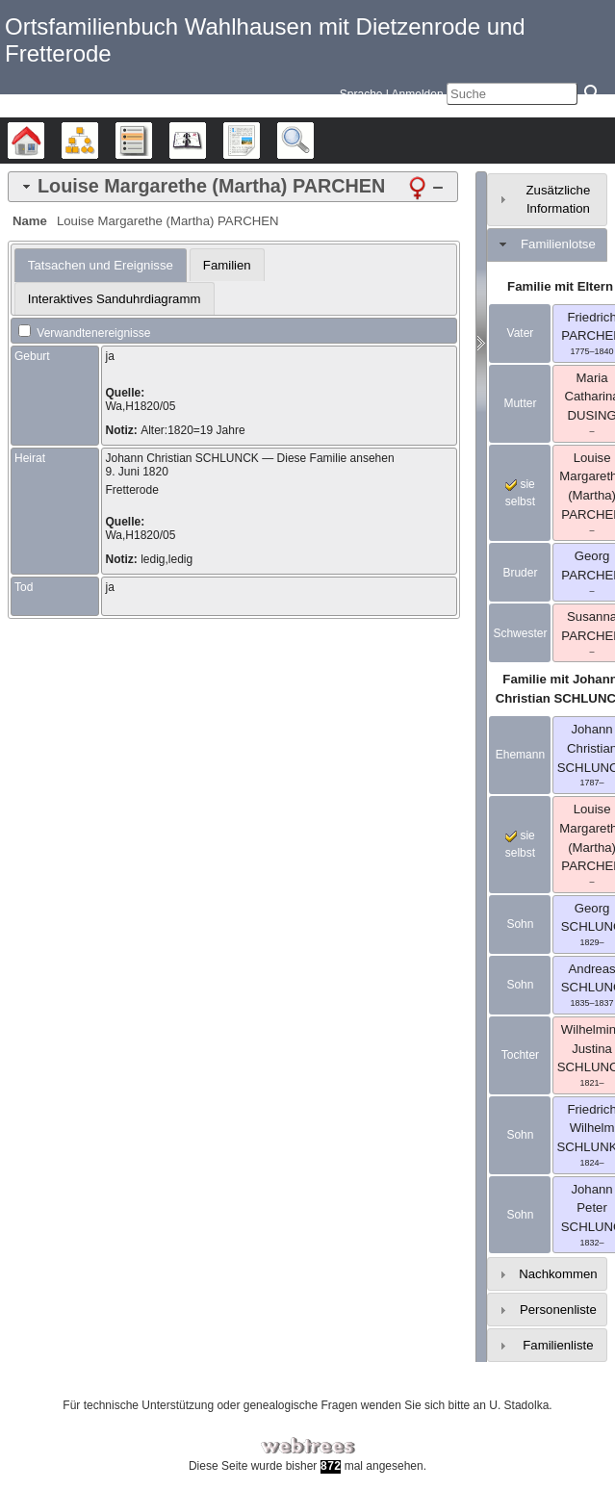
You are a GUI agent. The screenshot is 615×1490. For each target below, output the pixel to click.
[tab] (233, 186)
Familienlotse (558, 244)
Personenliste (558, 1309)
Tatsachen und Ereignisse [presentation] (100, 265)
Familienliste (558, 1345)
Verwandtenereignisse (84, 333)
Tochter (520, 1055)
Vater (520, 333)
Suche (313, 140)
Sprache (361, 94)
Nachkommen (558, 1274)
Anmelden (418, 94)
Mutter (519, 403)
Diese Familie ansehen (336, 458)
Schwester (520, 633)
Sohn (519, 924)
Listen (151, 140)
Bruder (519, 572)
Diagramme (97, 140)
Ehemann (520, 754)
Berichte (259, 140)
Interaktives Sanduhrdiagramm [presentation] (114, 299)
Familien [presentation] (227, 265)
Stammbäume (43, 140)
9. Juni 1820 (136, 471)
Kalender (205, 140)
